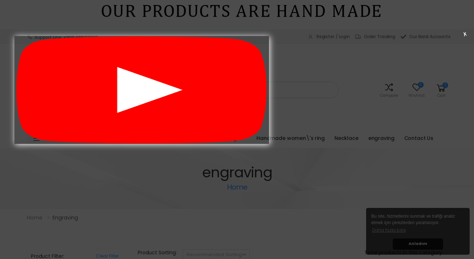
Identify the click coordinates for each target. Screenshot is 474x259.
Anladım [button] (418, 243)
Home (34, 217)
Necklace (346, 138)
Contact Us (419, 138)
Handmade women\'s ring (290, 138)
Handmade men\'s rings (208, 138)
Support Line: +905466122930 (62, 37)
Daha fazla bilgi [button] (389, 230)
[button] (389, 90)
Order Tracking (375, 36)
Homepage (152, 138)
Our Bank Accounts (426, 36)
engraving (381, 138)
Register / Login (329, 36)
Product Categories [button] (83, 138)
